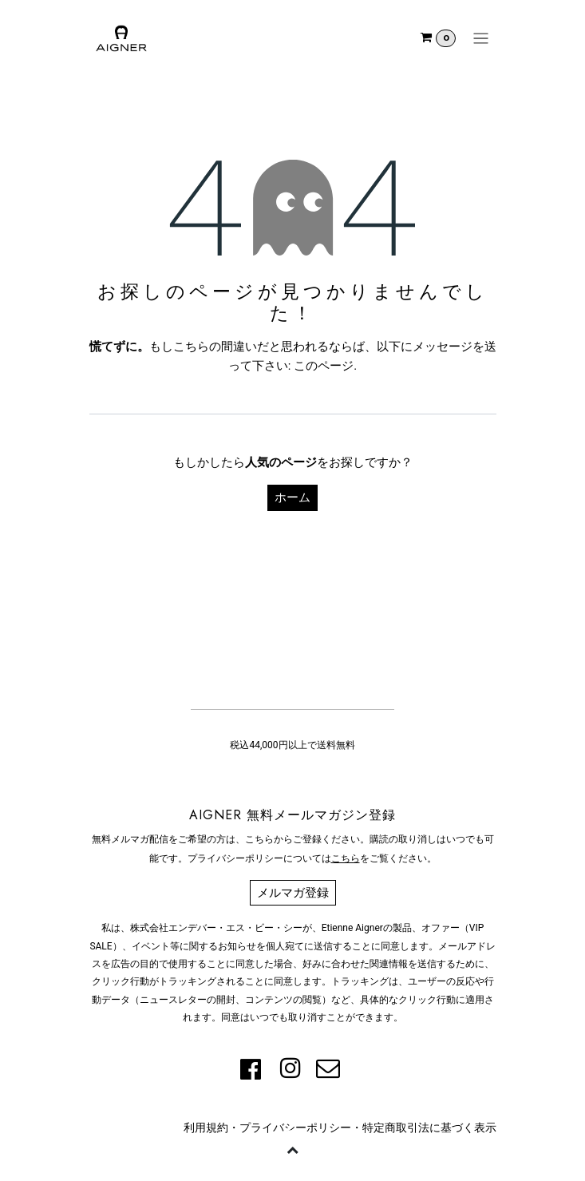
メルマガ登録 (293, 893)
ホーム (292, 497)
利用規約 (206, 1127)
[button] (293, 1149)
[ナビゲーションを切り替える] (480, 38)
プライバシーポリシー (295, 1127)
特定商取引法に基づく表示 (429, 1127)
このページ (324, 366)
